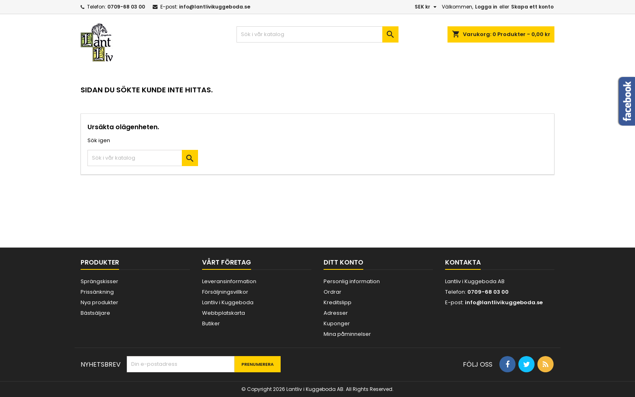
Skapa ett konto (532, 6)
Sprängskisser (99, 281)
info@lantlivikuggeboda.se (214, 6)
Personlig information (352, 281)
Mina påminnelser (347, 334)
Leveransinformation (229, 281)
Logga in (486, 6)
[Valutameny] (427, 7)
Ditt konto (343, 262)
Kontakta (463, 262)
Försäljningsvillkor (225, 292)
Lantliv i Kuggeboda (228, 302)
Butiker (211, 323)
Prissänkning (97, 292)
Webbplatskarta (223, 313)
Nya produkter (99, 302)
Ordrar (332, 292)
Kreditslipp (338, 302)
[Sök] (317, 34)
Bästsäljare (95, 313)
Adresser (336, 313)
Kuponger (337, 323)
